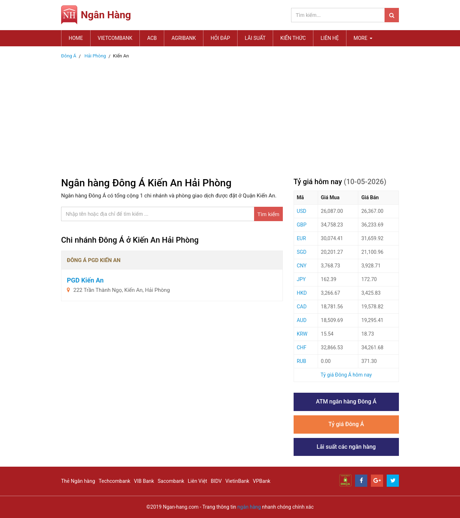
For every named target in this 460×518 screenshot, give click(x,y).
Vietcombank (115, 38)
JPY (301, 279)
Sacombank (171, 481)
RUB (301, 361)
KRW (302, 334)
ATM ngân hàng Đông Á (346, 401)
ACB (152, 38)
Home (76, 38)
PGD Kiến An (85, 280)
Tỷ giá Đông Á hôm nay (346, 375)
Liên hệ (330, 38)
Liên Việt (197, 481)
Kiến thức (293, 38)
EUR (301, 238)
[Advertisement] (230, 116)
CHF (302, 347)
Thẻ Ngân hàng (78, 481)
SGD (302, 252)
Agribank (183, 38)
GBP (302, 225)
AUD (302, 320)
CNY (302, 266)
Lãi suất (255, 38)
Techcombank (114, 481)
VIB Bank (144, 481)
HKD (302, 293)
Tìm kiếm (268, 214)
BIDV (216, 481)
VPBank (262, 481)
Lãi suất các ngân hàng (346, 446)
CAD (302, 306)
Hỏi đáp (220, 38)
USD (302, 211)
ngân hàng (249, 507)
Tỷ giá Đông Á (346, 424)
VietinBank (237, 481)
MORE (363, 38)
